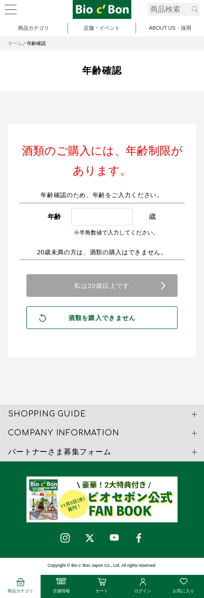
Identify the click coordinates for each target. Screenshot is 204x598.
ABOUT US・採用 (170, 28)
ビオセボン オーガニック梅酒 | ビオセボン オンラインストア (102, 9)
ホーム (15, 43)
